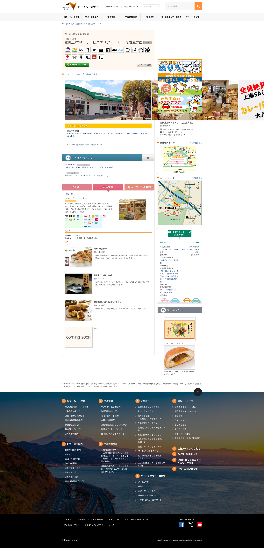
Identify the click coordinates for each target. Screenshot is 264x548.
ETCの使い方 (70, 472)
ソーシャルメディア (186, 519)
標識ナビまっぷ (72, 424)
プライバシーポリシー (72, 525)
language (147, 6)
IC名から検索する (73, 411)
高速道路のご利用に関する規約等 (90, 519)
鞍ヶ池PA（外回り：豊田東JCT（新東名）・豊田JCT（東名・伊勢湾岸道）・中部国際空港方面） (169, 276)
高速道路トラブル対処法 (148, 406)
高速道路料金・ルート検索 (77, 406)
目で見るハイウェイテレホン (113, 433)
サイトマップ (69, 519)
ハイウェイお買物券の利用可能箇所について (85, 145)
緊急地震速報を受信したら (149, 434)
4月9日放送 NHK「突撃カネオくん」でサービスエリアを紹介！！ (91, 167)
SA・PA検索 (143, 481)
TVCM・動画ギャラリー (190, 454)
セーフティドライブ (146, 411)
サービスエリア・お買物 (171, 17)
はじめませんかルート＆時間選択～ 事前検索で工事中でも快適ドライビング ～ (114, 468)
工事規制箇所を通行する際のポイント (151, 464)
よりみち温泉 (180, 424)
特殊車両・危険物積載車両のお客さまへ (150, 440)
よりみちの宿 (180, 429)
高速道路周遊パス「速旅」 (77, 481)
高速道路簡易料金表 (74, 420)
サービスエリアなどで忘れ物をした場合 (81, 74)
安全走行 (150, 17)
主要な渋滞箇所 (108, 420)
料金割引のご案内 (73, 449)
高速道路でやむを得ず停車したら (151, 429)
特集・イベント (145, 486)
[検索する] (198, 6)
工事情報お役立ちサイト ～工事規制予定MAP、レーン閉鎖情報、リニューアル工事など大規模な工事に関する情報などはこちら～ (115, 455)
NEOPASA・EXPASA (147, 495)
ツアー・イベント (182, 420)
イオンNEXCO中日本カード (150, 499)
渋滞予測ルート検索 (110, 415)
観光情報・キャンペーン (185, 411)
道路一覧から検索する (75, 415)
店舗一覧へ (70, 194)
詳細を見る (198, 178)
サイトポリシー (113, 519)
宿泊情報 (178, 415)
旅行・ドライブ (192, 17)
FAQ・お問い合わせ (131, 6)
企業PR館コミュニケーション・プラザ (189, 461)
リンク (111, 525)
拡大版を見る (197, 143)
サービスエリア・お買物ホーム (74, 24)
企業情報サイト (112, 6)
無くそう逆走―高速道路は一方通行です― (150, 417)
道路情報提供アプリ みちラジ (114, 424)
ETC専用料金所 (71, 433)
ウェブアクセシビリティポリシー (135, 519)
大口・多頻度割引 (73, 458)
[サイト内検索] (180, 6)
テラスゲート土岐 (182, 433)
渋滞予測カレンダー (110, 411)
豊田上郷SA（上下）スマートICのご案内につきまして (85, 176)
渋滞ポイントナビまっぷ (112, 429)
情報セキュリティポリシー (95, 525)
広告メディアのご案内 (189, 448)
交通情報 (111, 17)
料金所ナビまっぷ (73, 429)
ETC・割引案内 (91, 17)
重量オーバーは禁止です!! (149, 446)
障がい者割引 (71, 463)
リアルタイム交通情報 (111, 406)
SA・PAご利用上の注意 (148, 451)
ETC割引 (68, 454)
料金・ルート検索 (72, 17)
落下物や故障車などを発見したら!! (149, 457)
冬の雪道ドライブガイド (148, 423)
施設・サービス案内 (146, 490)
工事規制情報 (131, 17)
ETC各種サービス (72, 467)
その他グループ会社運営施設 (187, 438)
